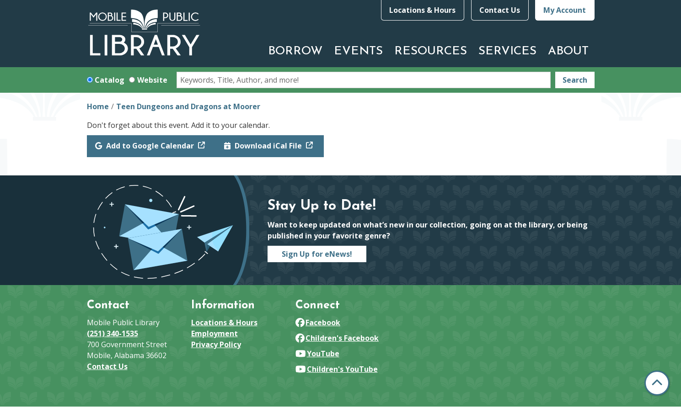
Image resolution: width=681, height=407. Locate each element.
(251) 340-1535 (112, 333)
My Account (564, 10)
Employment (214, 333)
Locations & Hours (422, 10)
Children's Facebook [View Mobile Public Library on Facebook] (337, 338)
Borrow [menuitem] (295, 51)
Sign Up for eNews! (317, 254)
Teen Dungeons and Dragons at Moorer (188, 106)
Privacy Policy (216, 344)
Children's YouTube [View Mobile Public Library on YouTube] (336, 369)
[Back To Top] (657, 383)
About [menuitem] (568, 51)
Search (575, 80)
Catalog (109, 80)
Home (98, 106)
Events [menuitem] (358, 51)
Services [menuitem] (507, 51)
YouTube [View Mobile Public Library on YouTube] (317, 354)
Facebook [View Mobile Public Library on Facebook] (318, 322)
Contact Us (499, 10)
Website (152, 80)
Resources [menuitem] (430, 51)
